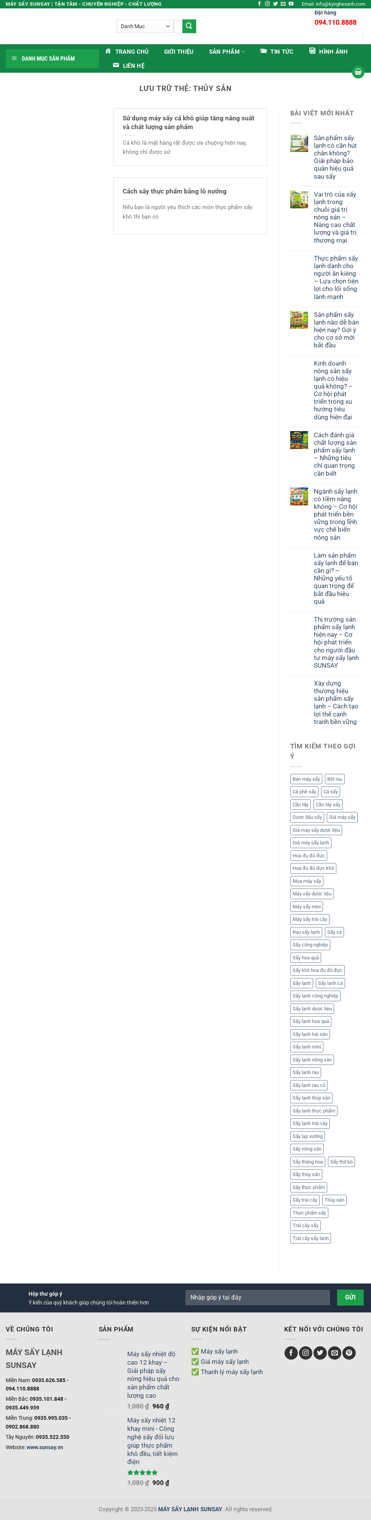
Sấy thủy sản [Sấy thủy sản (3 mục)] (306, 1174)
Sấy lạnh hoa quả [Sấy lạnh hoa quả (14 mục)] (311, 1021)
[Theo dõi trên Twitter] (275, 4)
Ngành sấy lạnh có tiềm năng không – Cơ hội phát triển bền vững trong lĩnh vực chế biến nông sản (335, 514)
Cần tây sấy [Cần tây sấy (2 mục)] (328, 804)
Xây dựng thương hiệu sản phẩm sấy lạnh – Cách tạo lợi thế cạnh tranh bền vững (336, 702)
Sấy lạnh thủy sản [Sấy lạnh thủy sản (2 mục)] (311, 1098)
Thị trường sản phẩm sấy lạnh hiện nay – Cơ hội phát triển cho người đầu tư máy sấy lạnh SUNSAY (336, 642)
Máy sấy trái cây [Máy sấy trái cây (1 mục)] (310, 919)
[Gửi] (208, 26)
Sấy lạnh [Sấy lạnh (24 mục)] (302, 983)
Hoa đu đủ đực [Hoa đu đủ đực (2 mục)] (309, 855)
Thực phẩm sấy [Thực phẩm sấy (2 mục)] (309, 1213)
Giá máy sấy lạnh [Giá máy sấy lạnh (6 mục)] (311, 843)
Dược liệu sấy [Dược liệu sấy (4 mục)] (307, 817)
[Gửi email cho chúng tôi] (283, 4)
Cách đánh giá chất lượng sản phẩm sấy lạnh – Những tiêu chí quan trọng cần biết (335, 454)
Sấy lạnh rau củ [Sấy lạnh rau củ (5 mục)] (309, 1085)
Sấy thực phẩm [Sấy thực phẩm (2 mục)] (309, 1187)
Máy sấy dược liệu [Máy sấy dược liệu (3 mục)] (312, 894)
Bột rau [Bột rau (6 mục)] (334, 779)
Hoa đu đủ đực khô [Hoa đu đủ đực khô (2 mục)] (313, 868)
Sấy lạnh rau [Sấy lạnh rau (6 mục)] (306, 1072)
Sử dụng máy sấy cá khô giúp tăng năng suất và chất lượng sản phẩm (188, 122)
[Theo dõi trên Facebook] (259, 4)
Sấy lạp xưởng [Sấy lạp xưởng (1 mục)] (308, 1136)
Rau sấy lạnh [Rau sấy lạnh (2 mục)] (306, 932)
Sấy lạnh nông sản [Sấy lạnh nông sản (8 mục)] (312, 1060)
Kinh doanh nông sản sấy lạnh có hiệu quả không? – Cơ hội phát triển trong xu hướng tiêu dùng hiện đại (333, 390)
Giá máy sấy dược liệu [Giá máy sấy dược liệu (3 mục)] (316, 830)
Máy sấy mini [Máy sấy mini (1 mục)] (307, 906)
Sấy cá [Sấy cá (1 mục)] (334, 932)
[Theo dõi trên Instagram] (267, 4)
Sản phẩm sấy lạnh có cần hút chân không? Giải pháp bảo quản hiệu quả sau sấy (335, 157)
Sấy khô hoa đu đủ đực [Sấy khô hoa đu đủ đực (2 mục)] (317, 970)
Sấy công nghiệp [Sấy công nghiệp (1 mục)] (310, 945)
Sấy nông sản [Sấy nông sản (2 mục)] (307, 1149)
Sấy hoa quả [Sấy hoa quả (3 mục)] (306, 958)
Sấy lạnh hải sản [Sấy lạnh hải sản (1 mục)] (310, 1034)
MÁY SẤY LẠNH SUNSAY (190, 1509)
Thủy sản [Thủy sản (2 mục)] (334, 1200)
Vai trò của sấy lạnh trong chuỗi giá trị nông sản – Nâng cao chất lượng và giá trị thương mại (335, 217)
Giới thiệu (179, 51)
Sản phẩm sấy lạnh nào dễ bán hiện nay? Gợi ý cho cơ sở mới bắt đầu (336, 330)
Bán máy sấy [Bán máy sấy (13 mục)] (306, 779)
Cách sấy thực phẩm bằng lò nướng (175, 191)
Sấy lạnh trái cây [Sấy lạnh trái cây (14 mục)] (310, 1123)
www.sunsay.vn (45, 1447)
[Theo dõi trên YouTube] (291, 4)
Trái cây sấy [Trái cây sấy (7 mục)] (305, 1225)
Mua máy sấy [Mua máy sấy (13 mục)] (307, 881)
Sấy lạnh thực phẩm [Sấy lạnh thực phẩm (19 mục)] (314, 1111)
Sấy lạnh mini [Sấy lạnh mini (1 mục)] (307, 1047)
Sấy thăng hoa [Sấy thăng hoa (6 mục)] (308, 1162)
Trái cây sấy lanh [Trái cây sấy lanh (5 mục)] (311, 1238)
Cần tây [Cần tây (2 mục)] (301, 804)
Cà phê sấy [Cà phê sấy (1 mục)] (304, 791)
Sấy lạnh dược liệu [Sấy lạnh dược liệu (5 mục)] (312, 1009)
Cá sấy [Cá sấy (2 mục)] (330, 791)
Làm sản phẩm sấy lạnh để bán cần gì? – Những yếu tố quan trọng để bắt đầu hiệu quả (336, 578)
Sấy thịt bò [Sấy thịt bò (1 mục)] (341, 1162)
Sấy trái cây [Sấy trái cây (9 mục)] (305, 1200)
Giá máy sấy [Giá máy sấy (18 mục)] (342, 817)
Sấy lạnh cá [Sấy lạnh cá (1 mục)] (330, 983)
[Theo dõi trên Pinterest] (349, 1353)
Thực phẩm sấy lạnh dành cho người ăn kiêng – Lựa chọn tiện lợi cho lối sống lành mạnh (336, 277)
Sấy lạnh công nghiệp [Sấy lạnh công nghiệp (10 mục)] (315, 996)
